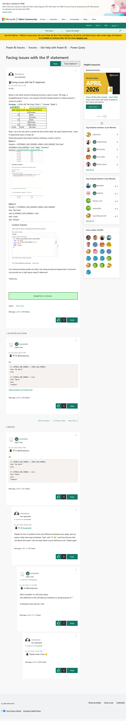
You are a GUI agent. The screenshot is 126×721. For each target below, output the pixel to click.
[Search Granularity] (54, 30)
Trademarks (120, 704)
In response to (22, 521)
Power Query (78, 47)
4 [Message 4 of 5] (27, 617)
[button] (55, 63)
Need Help (20, 306)
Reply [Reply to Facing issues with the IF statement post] (72, 320)
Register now (82, 38)
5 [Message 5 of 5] (32, 664)
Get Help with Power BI (54, 47)
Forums (42, 19)
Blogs (85, 19)
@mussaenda (26, 530)
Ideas (63, 19)
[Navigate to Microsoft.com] (8, 19)
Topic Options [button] (70, 63)
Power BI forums (15, 47)
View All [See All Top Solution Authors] (90, 169)
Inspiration (53, 19)
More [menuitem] (94, 19)
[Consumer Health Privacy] (32, 713)
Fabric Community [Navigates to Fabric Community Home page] (27, 19)
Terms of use (108, 704)
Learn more (7, 12)
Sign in (98, 25)
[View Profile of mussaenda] (23, 344)
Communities (74, 19)
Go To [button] (114, 25)
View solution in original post (20, 390)
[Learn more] (94, 106)
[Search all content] (94, 30)
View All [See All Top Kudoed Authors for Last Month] (90, 220)
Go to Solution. (46, 296)
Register (89, 25)
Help (106, 25)
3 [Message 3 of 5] (21, 550)
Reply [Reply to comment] (72, 407)
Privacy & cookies (94, 704)
